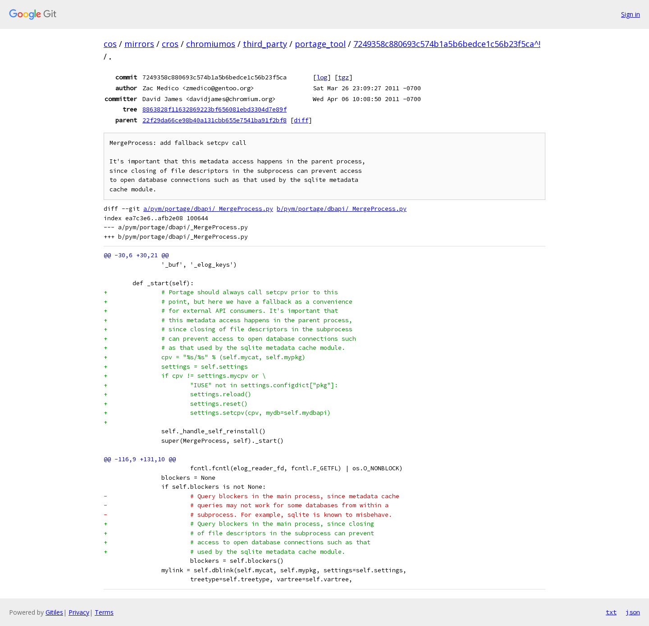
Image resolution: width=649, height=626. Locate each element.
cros (170, 43)
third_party (265, 43)
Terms (104, 612)
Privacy (79, 612)
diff (301, 120)
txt (611, 612)
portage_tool (320, 43)
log (321, 77)
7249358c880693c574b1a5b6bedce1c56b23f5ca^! (446, 43)
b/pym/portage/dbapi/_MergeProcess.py (342, 209)
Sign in (630, 14)
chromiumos (210, 43)
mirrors (139, 43)
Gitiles (54, 612)
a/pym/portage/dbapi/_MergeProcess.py (208, 209)
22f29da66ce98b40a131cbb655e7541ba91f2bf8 (214, 120)
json (633, 612)
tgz (343, 77)
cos (110, 43)
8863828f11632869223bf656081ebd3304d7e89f (214, 109)
